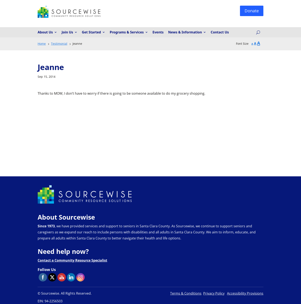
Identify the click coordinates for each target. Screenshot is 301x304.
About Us (45, 32)
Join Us (67, 32)
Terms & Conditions (186, 293)
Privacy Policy (213, 293)
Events (158, 32)
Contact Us (220, 32)
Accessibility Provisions (245, 293)
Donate (252, 11)
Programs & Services (127, 32)
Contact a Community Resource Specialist (72, 260)
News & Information (185, 32)
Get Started (91, 32)
